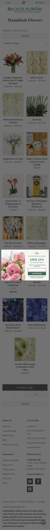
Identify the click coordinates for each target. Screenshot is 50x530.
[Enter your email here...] (37, 269)
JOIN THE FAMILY (37, 273)
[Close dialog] (47, 251)
